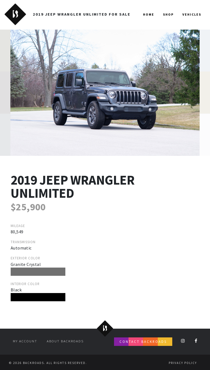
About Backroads (65, 341)
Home (148, 14)
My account (25, 341)
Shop (168, 14)
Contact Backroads (143, 341)
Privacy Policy (183, 363)
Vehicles (191, 14)
